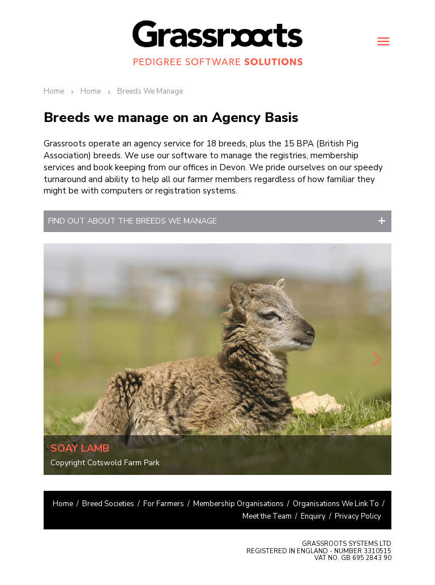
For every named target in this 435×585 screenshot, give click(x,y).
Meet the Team (267, 516)
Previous (58, 359)
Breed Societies (108, 504)
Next (377, 359)
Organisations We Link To (336, 504)
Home (54, 91)
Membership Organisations (238, 504)
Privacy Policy (358, 516)
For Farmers (163, 504)
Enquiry (313, 516)
